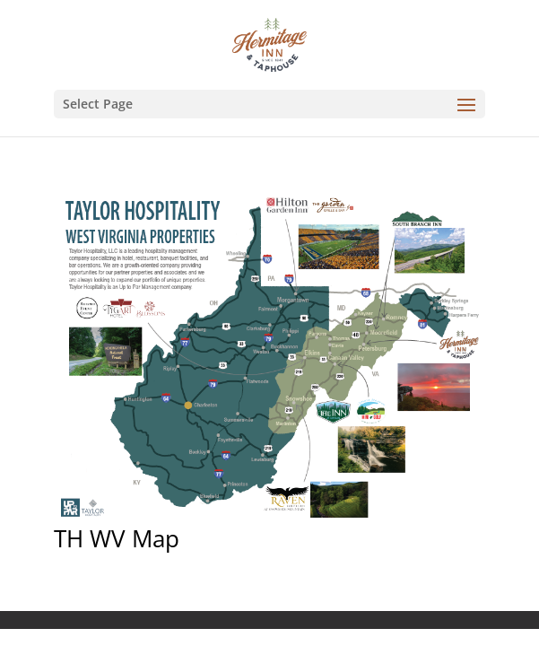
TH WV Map (116, 538)
